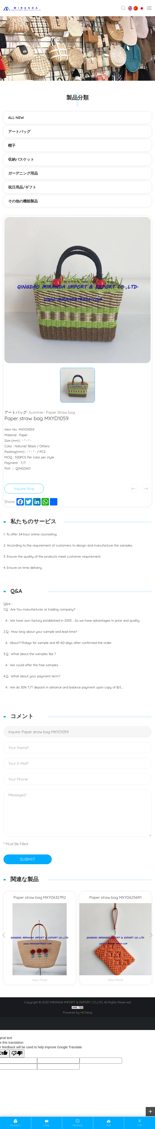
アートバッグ (19, 131)
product (15, 1125)
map (108, 1125)
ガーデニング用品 (23, 173)
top (139, 1125)
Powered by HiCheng (77, 1012)
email (46, 1125)
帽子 (12, 145)
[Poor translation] (17, 1053)
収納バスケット (21, 159)
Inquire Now (24, 488)
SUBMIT (27, 859)
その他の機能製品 (25, 201)
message (77, 1125)
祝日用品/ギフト (22, 187)
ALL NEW (16, 117)
